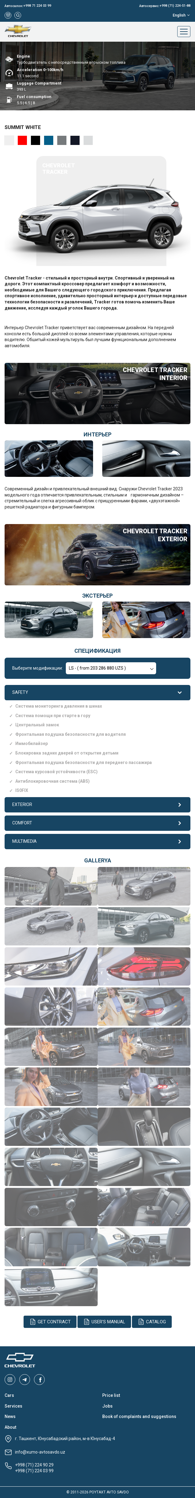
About (10, 1427)
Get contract (50, 1321)
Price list (111, 1395)
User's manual (104, 1321)
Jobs (107, 1406)
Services (13, 1406)
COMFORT (97, 823)
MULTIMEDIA (97, 841)
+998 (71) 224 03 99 (34, 1470)
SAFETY (97, 693)
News (10, 1416)
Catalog (152, 1321)
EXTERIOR (97, 805)
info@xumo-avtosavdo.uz (40, 1452)
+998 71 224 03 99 (37, 6)
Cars (9, 1395)
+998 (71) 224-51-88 (174, 6)
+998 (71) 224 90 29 (34, 1464)
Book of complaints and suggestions (139, 1416)
